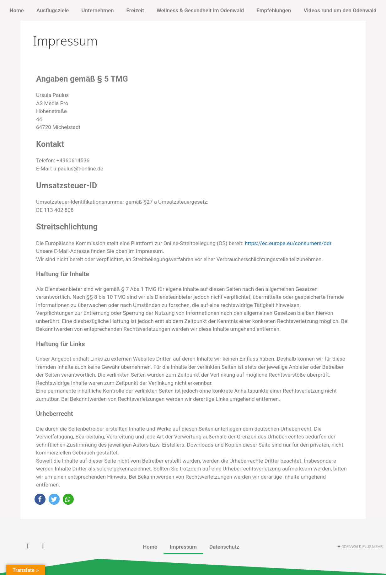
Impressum (183, 547)
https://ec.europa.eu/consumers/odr (288, 243)
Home (16, 10)
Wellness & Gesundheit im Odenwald (200, 10)
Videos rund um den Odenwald (339, 10)
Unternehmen (97, 10)
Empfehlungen (273, 10)
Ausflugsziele (52, 10)
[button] (40, 499)
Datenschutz (224, 547)
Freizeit (135, 10)
